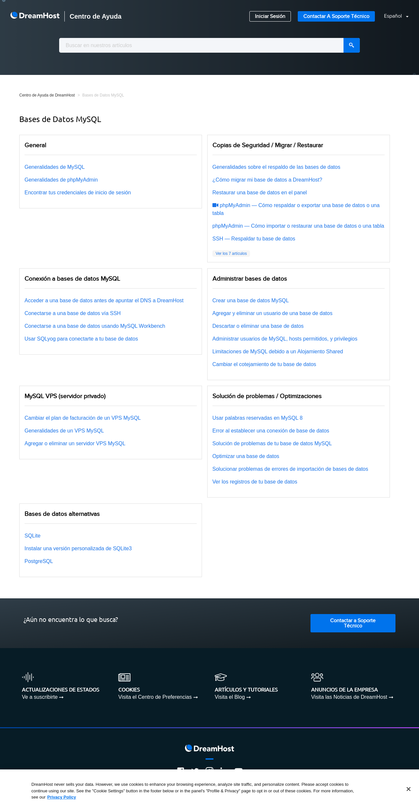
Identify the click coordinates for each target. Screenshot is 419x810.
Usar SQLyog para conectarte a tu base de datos (81, 339)
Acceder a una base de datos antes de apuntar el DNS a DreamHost (104, 300)
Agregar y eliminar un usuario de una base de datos (272, 313)
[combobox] (209, 45)
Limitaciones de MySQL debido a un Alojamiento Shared (277, 351)
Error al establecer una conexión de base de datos (270, 430)
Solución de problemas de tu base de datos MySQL (272, 443)
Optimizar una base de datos (245, 456)
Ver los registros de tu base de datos (254, 481)
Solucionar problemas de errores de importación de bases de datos (290, 469)
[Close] (408, 789)
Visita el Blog (230, 697)
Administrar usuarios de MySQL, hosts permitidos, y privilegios (285, 339)
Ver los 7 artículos (231, 253)
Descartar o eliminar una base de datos (258, 326)
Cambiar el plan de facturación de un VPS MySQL (83, 418)
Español (393, 16)
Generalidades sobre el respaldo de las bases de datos (276, 167)
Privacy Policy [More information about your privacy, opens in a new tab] (61, 797)
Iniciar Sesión (270, 16)
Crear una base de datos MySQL (250, 300)
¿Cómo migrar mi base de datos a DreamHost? (267, 180)
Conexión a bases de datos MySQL (72, 278)
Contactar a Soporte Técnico (336, 16)
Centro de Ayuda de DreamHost (47, 95)
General (35, 145)
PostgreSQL (39, 561)
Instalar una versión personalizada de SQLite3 (78, 548)
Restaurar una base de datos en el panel (259, 192)
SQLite (33, 535)
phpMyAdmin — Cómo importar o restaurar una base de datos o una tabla (298, 226)
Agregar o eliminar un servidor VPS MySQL (75, 443)
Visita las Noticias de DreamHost (349, 697)
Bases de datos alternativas (62, 514)
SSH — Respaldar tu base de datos (253, 238)
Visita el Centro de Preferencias (155, 697)
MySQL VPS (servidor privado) (65, 396)
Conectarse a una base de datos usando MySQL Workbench (95, 326)
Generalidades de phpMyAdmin (61, 180)
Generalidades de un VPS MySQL (64, 430)
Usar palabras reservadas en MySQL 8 (257, 418)
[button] (392, 16)
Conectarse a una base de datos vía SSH (73, 313)
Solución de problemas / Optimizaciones (267, 396)
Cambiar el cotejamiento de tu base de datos (264, 364)
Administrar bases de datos (249, 278)
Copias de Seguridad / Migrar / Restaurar (267, 145)
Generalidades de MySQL (55, 167)
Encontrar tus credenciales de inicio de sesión (78, 192)
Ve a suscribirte (40, 697)
